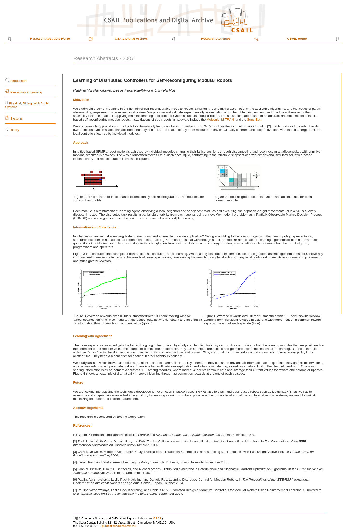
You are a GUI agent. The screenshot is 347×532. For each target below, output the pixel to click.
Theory (14, 130)
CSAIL (157, 518)
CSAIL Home (297, 38)
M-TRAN (227, 119)
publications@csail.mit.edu (119, 526)
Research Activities (216, 38)
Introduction (18, 81)
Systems (16, 118)
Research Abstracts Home (50, 38)
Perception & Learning (25, 92)
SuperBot (253, 119)
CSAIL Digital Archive (131, 38)
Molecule (213, 119)
